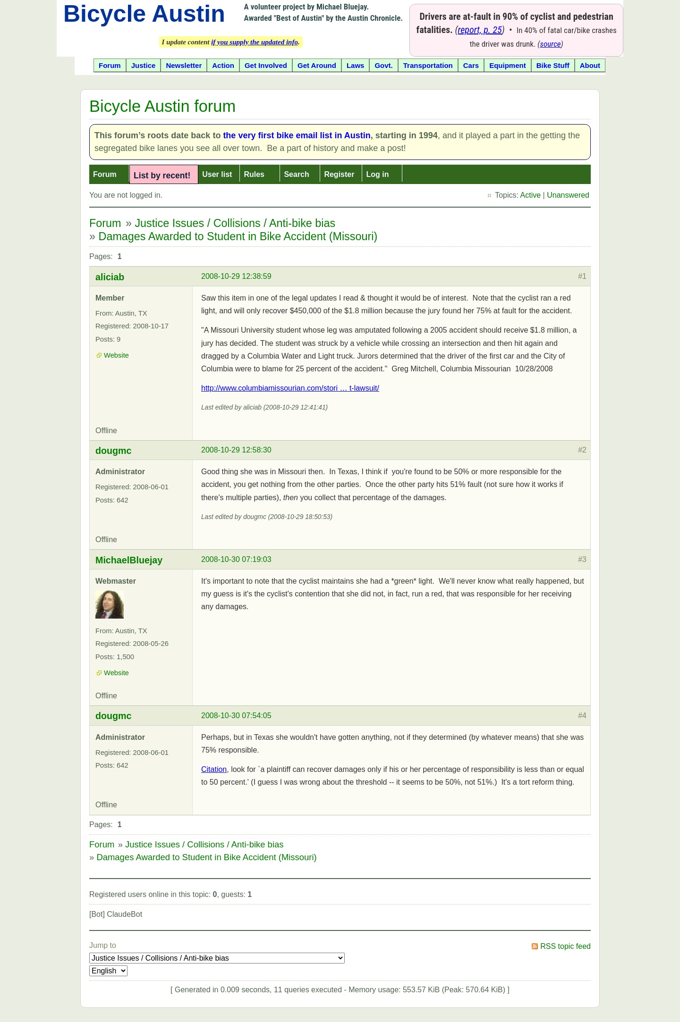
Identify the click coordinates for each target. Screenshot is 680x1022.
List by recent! (162, 175)
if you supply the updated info (254, 42)
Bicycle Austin (144, 13)
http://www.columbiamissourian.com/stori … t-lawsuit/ (290, 388)
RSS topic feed (565, 946)
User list (217, 174)
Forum (105, 174)
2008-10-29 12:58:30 (236, 450)
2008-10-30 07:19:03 (236, 559)
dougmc (113, 450)
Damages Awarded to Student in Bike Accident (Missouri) (238, 236)
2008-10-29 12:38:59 (236, 276)
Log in (377, 174)
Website (116, 355)
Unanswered (568, 195)
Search (296, 174)
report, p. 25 (480, 29)
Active (530, 195)
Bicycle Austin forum (162, 106)
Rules (254, 174)
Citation (214, 769)
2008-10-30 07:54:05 (236, 716)
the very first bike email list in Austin (296, 135)
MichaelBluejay (128, 560)
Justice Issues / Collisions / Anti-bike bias (235, 223)
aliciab (109, 277)
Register (339, 174)
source (550, 44)
